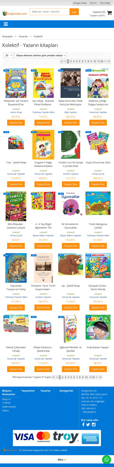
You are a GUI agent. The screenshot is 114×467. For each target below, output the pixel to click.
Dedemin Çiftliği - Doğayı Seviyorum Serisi (98, 104)
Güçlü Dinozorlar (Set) (98, 162)
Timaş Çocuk (98, 173)
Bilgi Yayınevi (70, 112)
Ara (74, 12)
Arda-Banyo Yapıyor (98, 347)
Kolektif (16, 109)
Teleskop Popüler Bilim (43, 112)
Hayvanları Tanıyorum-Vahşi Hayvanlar (16, 289)
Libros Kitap (16, 112)
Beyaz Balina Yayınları (43, 235)
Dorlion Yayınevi (70, 173)
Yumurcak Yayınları (98, 112)
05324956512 (89, 412)
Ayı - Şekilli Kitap (71, 285)
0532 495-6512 (88, 408)
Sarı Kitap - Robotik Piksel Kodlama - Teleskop (43, 104)
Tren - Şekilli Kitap (16, 162)
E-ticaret (52, 459)
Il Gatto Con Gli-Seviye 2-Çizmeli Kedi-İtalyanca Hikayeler (70, 166)
